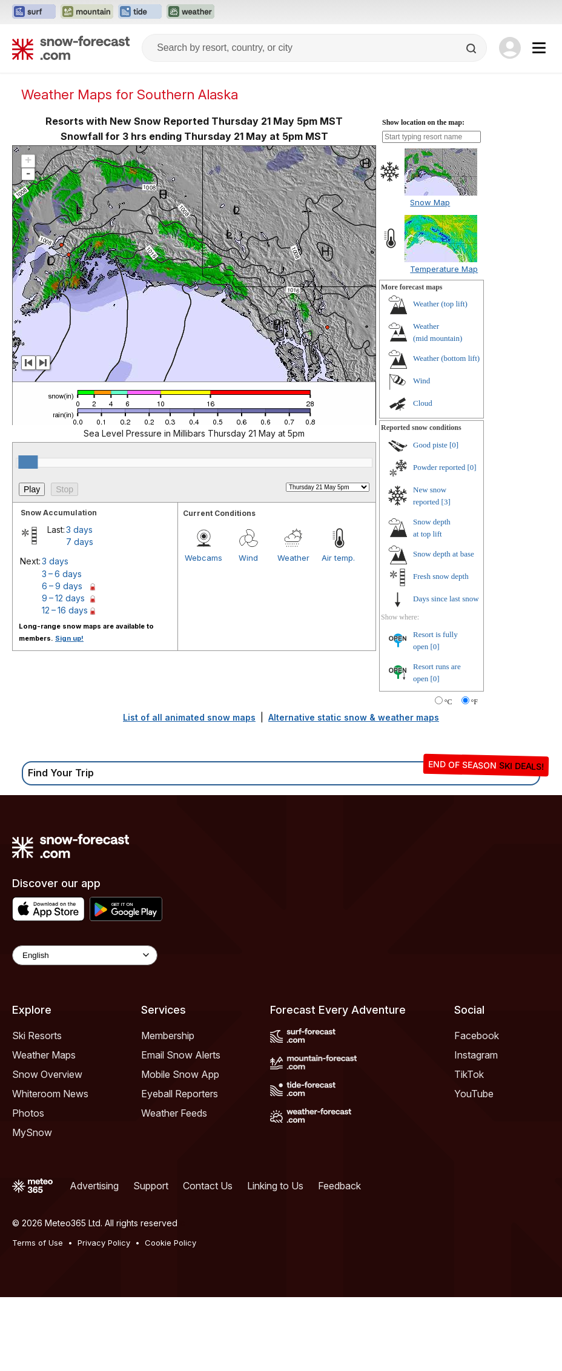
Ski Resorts (37, 1035)
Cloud (422, 403)
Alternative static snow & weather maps (353, 717)
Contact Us (208, 1186)
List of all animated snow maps (189, 717)
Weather (293, 558)
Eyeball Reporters (179, 1094)
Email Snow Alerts (180, 1055)
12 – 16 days (65, 610)
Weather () (440, 303)
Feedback (339, 1186)
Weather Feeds (174, 1113)
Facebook (476, 1035)
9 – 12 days (63, 598)
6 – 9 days (62, 586)
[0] (453, 444)
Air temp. (338, 558)
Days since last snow (446, 598)
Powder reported (439, 467)
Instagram (476, 1055)
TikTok (469, 1074)
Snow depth (443, 553)
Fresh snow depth (441, 576)
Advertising (94, 1186)
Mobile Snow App (180, 1074)
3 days (79, 529)
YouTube (474, 1094)
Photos (28, 1113)
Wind (248, 558)
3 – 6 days (62, 574)
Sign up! (69, 638)
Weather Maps (44, 1055)
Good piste (430, 444)
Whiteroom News (50, 1094)
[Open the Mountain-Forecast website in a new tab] (87, 12)
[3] (446, 501)
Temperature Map (444, 269)
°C (448, 702)
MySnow (32, 1132)
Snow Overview (47, 1074)
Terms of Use (37, 1242)
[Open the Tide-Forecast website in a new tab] (140, 12)
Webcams (203, 558)
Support (150, 1186)
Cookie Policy (170, 1242)
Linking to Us (275, 1186)
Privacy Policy (104, 1242)
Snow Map (430, 202)
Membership (167, 1035)
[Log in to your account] (510, 48)
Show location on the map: (423, 122)
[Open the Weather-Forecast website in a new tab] (190, 12)
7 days (79, 542)
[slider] (28, 462)
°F (474, 702)
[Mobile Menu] (539, 48)
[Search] (472, 48)
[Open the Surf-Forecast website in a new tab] (34, 12)
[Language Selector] (84, 955)
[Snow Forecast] (71, 48)
